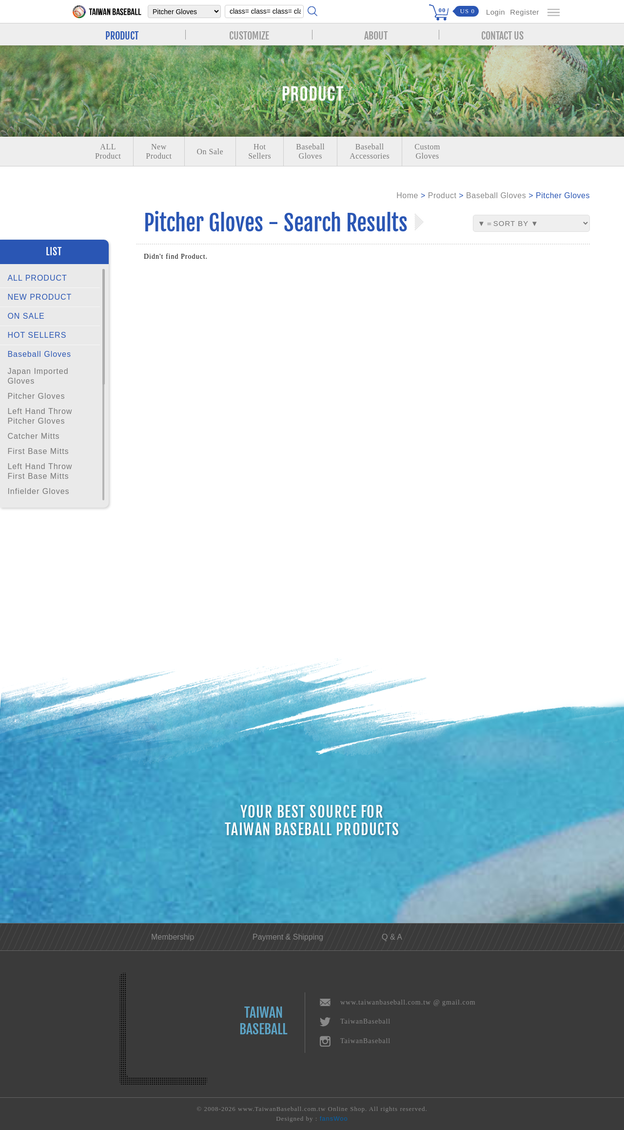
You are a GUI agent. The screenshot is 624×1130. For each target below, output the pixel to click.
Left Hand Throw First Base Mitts (39, 471)
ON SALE (25, 316)
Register (524, 12)
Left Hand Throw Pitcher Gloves (39, 416)
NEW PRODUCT (39, 297)
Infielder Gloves (38, 491)
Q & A (392, 937)
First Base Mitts (38, 451)
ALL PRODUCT (37, 278)
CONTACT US (502, 35)
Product (442, 195)
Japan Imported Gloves (37, 376)
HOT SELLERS (36, 335)
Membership (172, 937)
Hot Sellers (259, 151)
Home (407, 195)
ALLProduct (108, 151)
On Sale (210, 151)
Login (495, 12)
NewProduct (159, 151)
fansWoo (334, 1118)
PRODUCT (121, 35)
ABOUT (376, 35)
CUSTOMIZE (249, 35)
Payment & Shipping (288, 937)
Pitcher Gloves (36, 396)
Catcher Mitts (33, 436)
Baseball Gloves (39, 354)
